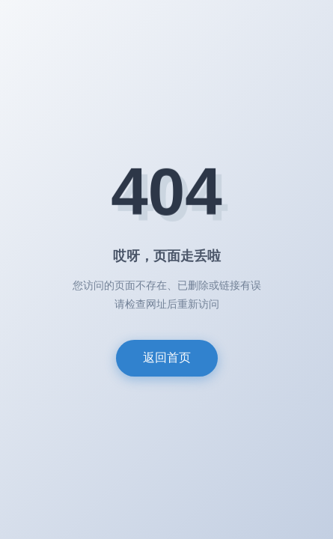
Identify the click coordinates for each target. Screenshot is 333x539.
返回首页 (167, 357)
